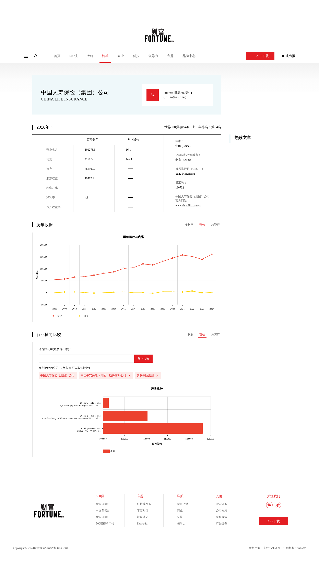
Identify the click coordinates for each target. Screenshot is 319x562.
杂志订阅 (221, 504)
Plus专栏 (142, 523)
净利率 (189, 224)
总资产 (215, 224)
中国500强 (102, 510)
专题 (170, 56)
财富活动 (182, 504)
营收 (202, 224)
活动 (89, 56)
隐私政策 (221, 517)
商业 (120, 56)
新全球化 (142, 517)
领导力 (153, 56)
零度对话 (142, 510)
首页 (57, 56)
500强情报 (288, 56)
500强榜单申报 (105, 523)
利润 (190, 334)
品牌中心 (189, 56)
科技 (136, 56)
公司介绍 (221, 510)
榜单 (105, 56)
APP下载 (260, 56)
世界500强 (102, 504)
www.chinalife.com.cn (188, 205)
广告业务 (221, 523)
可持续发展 (144, 504)
